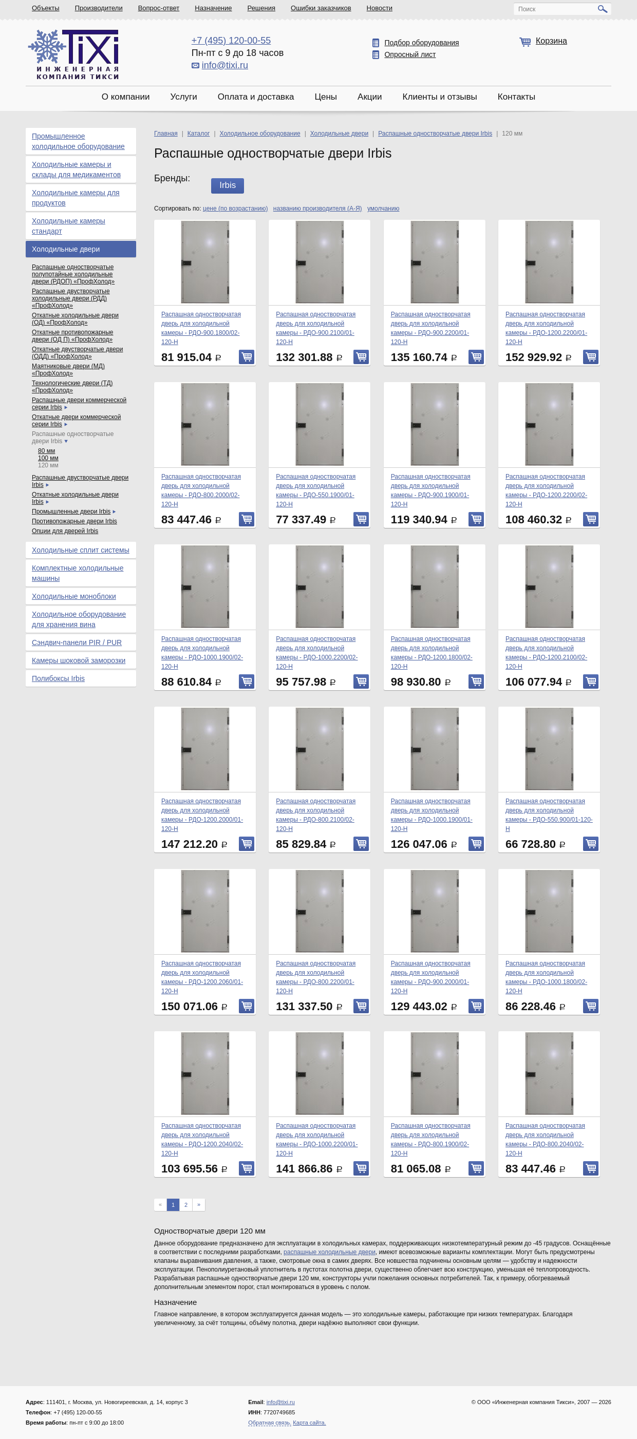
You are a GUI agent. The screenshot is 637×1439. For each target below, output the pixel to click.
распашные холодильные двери (330, 1252)
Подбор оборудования (421, 43)
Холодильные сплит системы (80, 550)
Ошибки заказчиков (321, 8)
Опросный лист (410, 54)
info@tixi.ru (225, 65)
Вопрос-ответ (159, 8)
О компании (126, 97)
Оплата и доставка (256, 97)
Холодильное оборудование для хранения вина (79, 619)
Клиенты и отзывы (440, 97)
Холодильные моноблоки (74, 596)
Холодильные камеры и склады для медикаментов (76, 169)
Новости (379, 8)
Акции (370, 97)
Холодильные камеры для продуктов (76, 197)
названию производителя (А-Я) (317, 208)
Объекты (46, 8)
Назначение (213, 8)
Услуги (183, 97)
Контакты (516, 97)
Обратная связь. (269, 1422)
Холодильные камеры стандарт (68, 226)
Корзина (551, 40)
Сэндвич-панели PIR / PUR (77, 642)
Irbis (227, 185)
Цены (325, 97)
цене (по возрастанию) (235, 208)
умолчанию (383, 208)
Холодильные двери (66, 249)
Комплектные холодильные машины (77, 573)
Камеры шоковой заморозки (78, 660)
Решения (261, 8)
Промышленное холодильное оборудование (78, 141)
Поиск (526, 9)
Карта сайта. (309, 1422)
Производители (99, 8)
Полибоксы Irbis (58, 678)
